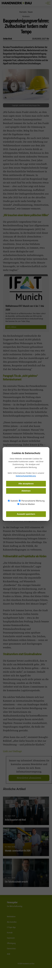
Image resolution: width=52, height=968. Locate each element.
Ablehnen (26, 491)
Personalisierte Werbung (32, 500)
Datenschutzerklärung (26, 476)
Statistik (13, 500)
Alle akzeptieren (26, 484)
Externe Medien (26, 504)
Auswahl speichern (26, 514)
